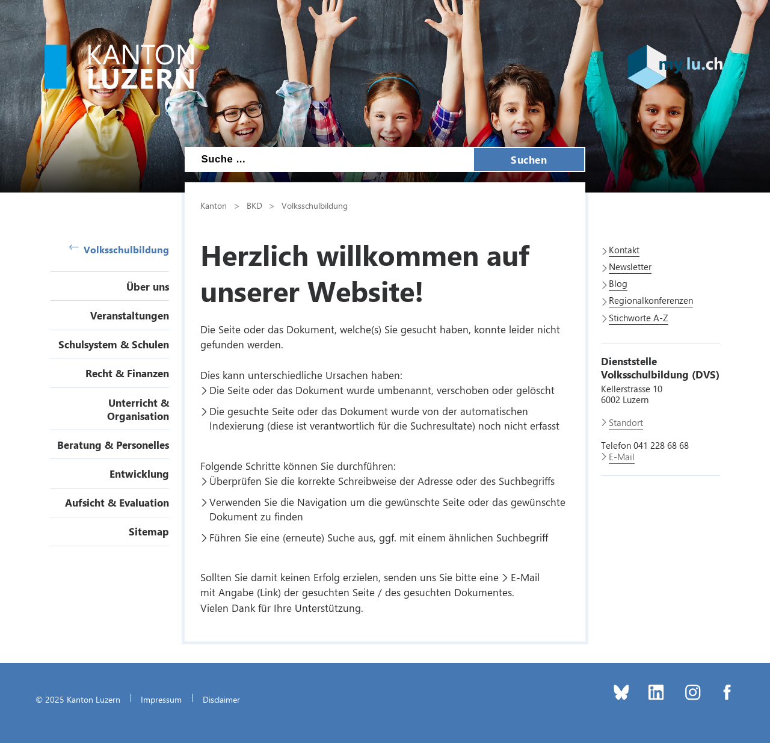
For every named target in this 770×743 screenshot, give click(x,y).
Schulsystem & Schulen (113, 344)
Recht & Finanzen (127, 373)
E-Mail (525, 577)
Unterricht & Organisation (138, 409)
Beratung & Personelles (113, 444)
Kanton (213, 205)
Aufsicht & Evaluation (117, 502)
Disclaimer (221, 699)
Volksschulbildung (119, 249)
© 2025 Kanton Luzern (77, 699)
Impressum (161, 699)
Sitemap (149, 531)
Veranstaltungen (129, 315)
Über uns (147, 286)
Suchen (529, 159)
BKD (254, 205)
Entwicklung (139, 473)
